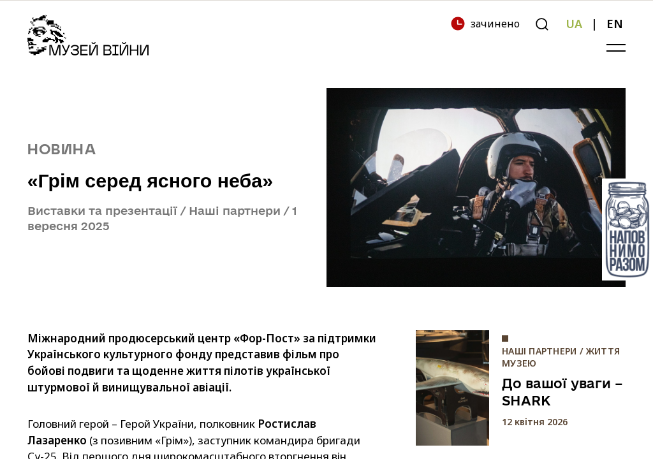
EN (614, 23)
